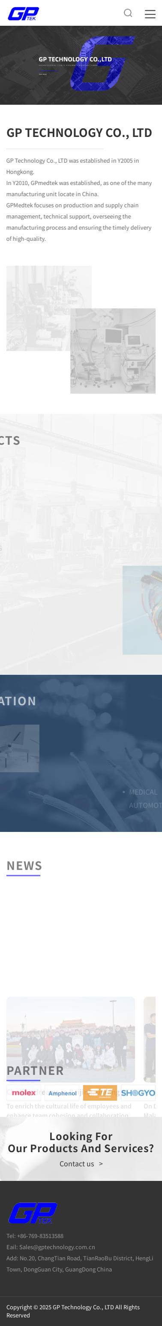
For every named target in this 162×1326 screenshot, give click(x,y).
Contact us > (81, 1163)
